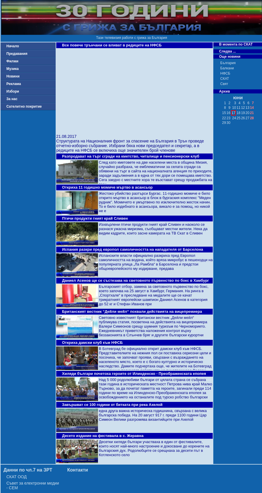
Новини (12, 76)
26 (243, 118)
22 (224, 118)
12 (243, 108)
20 (247, 113)
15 (224, 113)
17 (233, 113)
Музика (12, 69)
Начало (12, 46)
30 (228, 123)
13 (247, 108)
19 (243, 113)
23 (228, 118)
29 (224, 123)
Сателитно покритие (24, 106)
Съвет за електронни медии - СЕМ (32, 485)
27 (247, 118)
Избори (12, 91)
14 (252, 108)
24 (234, 118)
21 (252, 113)
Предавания (16, 54)
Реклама (13, 84)
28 (252, 118)
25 (238, 118)
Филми (12, 61)
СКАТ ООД (16, 476)
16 (228, 113)
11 (238, 108)
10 (234, 108)
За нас (11, 99)
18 (238, 113)
